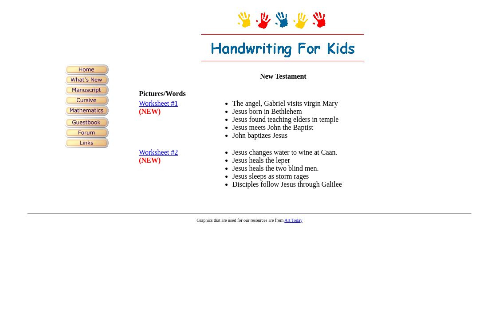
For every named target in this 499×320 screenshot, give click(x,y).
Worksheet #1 (158, 103)
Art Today (293, 220)
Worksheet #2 (158, 152)
